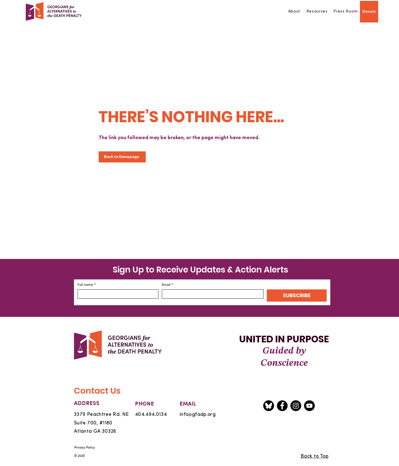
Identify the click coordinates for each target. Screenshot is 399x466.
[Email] (211, 294)
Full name (87, 285)
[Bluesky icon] (268, 405)
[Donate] (369, 11)
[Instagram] (295, 405)
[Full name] (116, 294)
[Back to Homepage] (122, 156)
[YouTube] (309, 405)
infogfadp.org (198, 414)
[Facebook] (282, 405)
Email (167, 285)
